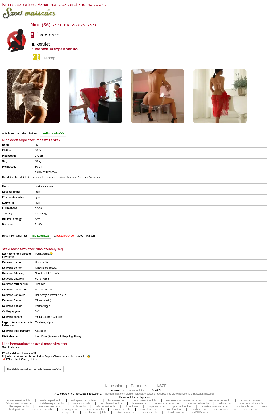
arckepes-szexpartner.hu (85, 400)
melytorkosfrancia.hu (252, 403)
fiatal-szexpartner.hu (52, 403)
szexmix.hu (250, 409)
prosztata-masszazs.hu (214, 406)
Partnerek (139, 386)
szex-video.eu (148, 409)
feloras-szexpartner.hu (19, 403)
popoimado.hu (156, 406)
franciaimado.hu (82, 403)
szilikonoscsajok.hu (96, 412)
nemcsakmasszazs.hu (51, 406)
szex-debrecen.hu (42, 409)
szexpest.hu (69, 412)
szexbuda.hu (198, 409)
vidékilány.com (200, 412)
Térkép (44, 58)
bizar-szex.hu (116, 400)
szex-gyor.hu (69, 409)
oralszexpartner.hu (105, 406)
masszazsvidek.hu (198, 403)
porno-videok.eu (182, 406)
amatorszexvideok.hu (19, 400)
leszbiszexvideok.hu (111, 403)
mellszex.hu (224, 403)
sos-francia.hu (244, 406)
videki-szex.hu (175, 412)
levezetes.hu (139, 403)
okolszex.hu (79, 406)
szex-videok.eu (173, 409)
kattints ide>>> (53, 133)
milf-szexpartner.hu (18, 406)
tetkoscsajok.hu (125, 412)
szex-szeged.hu (122, 409)
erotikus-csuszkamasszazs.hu (183, 400)
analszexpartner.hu (51, 400)
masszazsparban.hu (167, 403)
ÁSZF (162, 386)
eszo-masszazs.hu (220, 400)
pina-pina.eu (132, 406)
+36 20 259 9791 (50, 35)
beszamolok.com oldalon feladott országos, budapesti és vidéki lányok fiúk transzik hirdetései (159, 393)
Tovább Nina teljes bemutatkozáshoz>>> (34, 369)
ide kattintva (40, 235)
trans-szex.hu (150, 412)
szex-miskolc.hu (94, 409)
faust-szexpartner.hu (252, 400)
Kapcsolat (113, 386)
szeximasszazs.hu (225, 409)
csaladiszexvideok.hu (145, 400)
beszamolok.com (138, 390)
